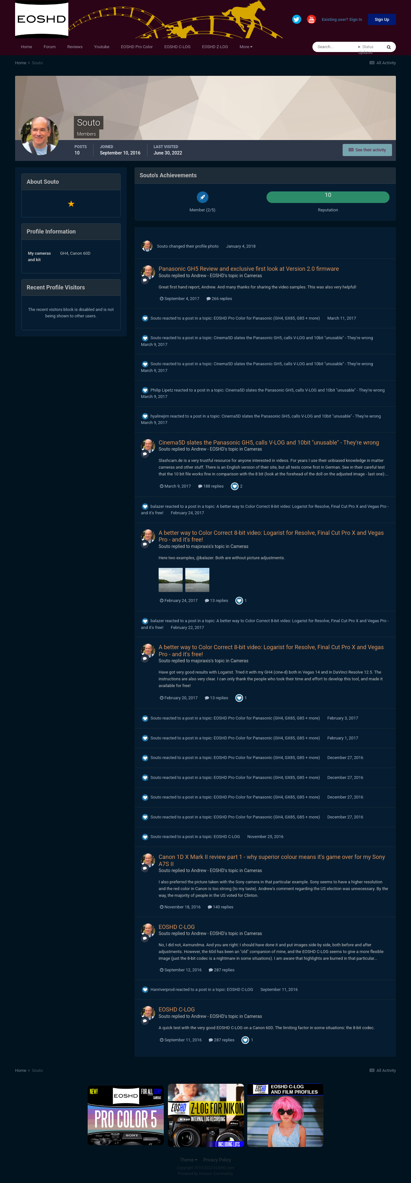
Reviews (75, 46)
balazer (157, 506)
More (246, 46)
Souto (162, 246)
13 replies (216, 600)
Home (26, 46)
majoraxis (201, 546)
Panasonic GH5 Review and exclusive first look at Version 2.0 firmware (249, 268)
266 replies (219, 298)
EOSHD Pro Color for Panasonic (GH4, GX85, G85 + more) (267, 318)
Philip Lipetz (162, 390)
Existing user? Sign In (342, 19)
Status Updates (365, 50)
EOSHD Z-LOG (215, 46)
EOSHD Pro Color (137, 46)
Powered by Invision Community (205, 1173)
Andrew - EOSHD (207, 275)
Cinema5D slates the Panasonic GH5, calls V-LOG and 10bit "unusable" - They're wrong (293, 337)
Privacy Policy (217, 1159)
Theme (188, 1159)
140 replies (220, 907)
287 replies (221, 969)
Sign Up (382, 19)
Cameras (253, 275)
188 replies (211, 486)
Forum (50, 46)
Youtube (101, 46)
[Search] (335, 47)
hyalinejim (160, 416)
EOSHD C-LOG (177, 46)
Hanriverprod (163, 989)
